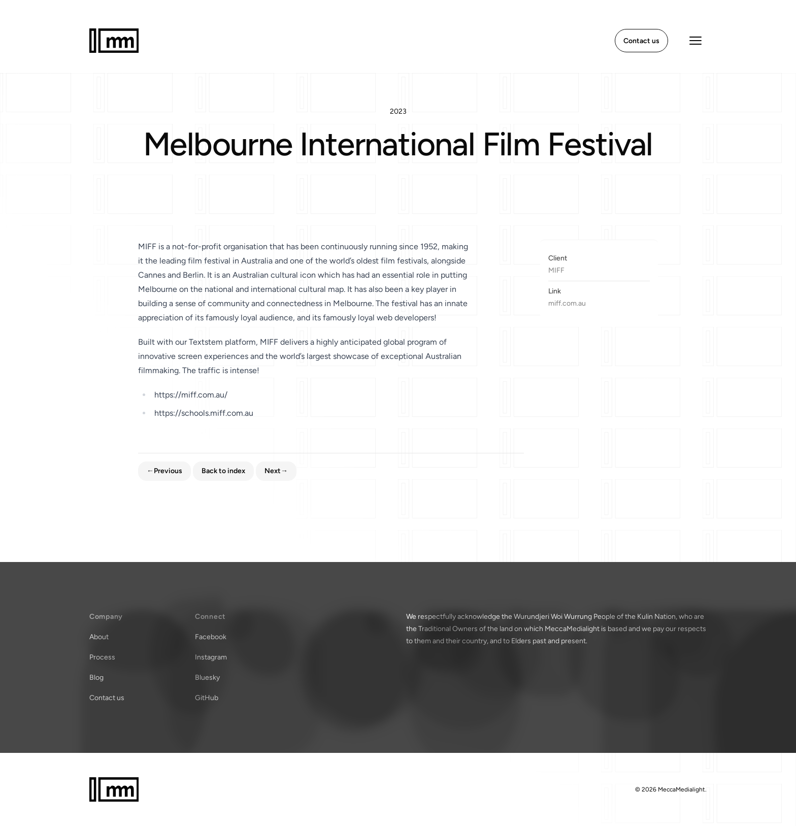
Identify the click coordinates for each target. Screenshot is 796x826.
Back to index (223, 471)
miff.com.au (567, 303)
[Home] (114, 40)
